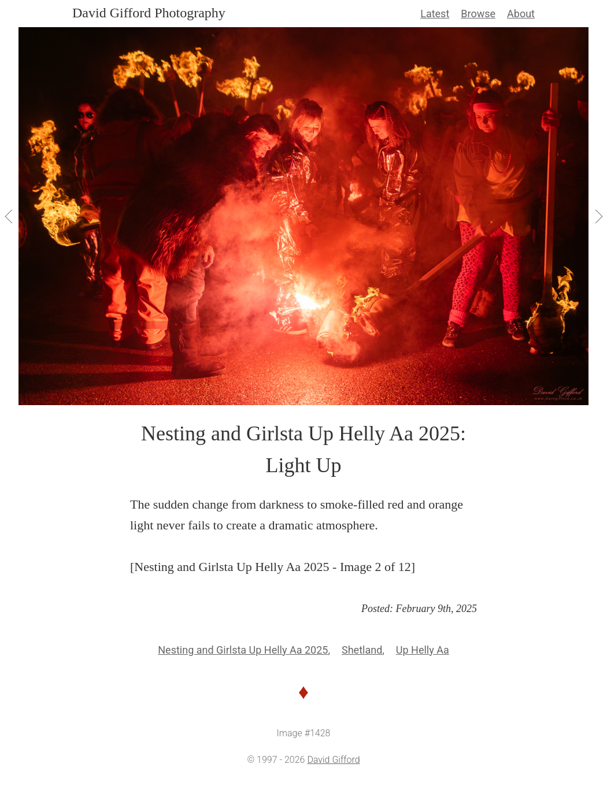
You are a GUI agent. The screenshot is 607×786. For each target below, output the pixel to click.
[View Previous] (9, 216)
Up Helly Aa (422, 650)
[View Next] (598, 216)
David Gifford (333, 759)
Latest (434, 14)
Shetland (362, 650)
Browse (478, 14)
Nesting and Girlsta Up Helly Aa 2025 (243, 650)
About (521, 14)
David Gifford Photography (148, 13)
